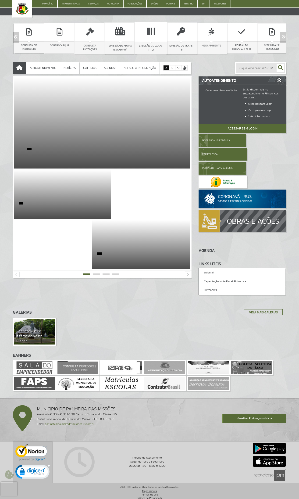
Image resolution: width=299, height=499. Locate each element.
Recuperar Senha (228, 90)
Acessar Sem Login (242, 128)
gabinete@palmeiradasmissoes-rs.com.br (69, 420)
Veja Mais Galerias (262, 308)
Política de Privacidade (149, 494)
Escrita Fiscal (254, 140)
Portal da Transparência (217, 154)
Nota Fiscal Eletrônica (216, 140)
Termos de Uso (149, 491)
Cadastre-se (212, 90)
